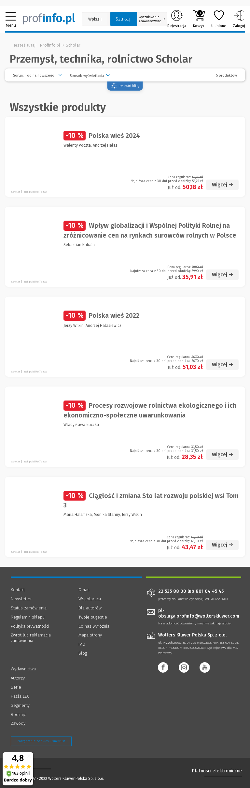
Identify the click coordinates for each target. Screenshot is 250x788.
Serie (16, 687)
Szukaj (123, 19)
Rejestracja (176, 19)
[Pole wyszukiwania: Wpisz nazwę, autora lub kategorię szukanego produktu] (94, 19)
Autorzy (18, 678)
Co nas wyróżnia (93, 626)
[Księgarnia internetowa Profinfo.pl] (49, 18)
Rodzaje (18, 714)
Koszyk (199, 19)
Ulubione (218, 19)
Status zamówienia (29, 608)
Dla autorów (90, 608)
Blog (82, 653)
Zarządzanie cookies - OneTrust (41, 741)
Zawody (18, 723)
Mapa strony (90, 635)
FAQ (81, 644)
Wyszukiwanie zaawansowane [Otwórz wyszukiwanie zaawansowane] (152, 19)
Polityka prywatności (30, 626)
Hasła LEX (20, 696)
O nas (84, 589)
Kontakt (18, 589)
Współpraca (89, 598)
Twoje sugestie (92, 617)
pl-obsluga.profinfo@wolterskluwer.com (198, 613)
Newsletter (21, 598)
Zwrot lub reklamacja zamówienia (31, 638)
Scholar (73, 45)
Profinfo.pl (50, 45)
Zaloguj (239, 19)
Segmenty (20, 705)
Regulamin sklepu (28, 617)
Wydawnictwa (23, 668)
